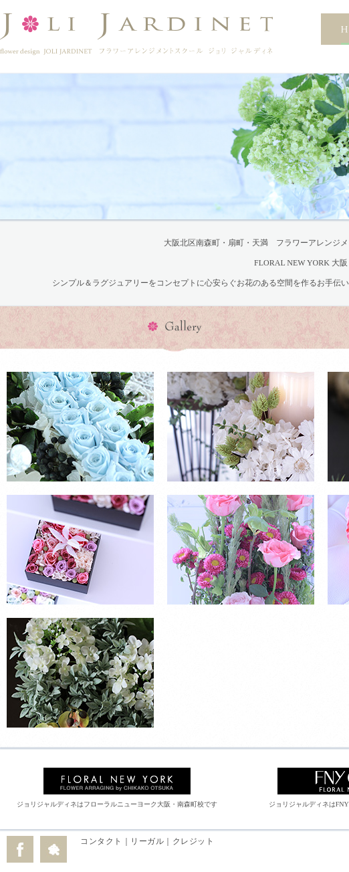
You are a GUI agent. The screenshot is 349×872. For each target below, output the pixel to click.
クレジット (193, 841)
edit (220, 848)
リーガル (147, 841)
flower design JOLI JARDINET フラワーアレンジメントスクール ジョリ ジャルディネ (136, 34)
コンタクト (101, 841)
